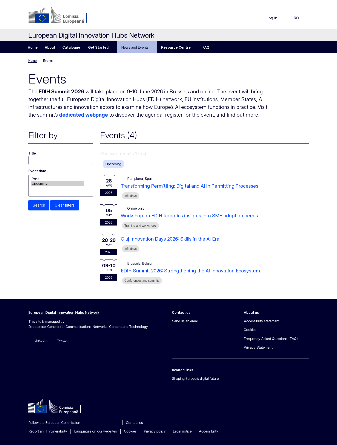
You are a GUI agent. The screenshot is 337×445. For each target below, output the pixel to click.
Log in (268, 18)
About (50, 47)
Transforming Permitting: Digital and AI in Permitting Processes (189, 186)
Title (32, 153)
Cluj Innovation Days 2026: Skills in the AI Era (170, 239)
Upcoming (57, 183)
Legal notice (182, 431)
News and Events (135, 47)
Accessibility (208, 431)
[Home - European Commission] (63, 15)
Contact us (134, 422)
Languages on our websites (95, 431)
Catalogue (71, 47)
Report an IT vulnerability (47, 431)
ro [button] (293, 18)
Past (57, 179)
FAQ (205, 47)
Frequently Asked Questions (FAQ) (271, 339)
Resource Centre (176, 47)
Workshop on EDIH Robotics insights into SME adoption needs (189, 215)
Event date (37, 171)
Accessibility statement (261, 321)
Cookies (130, 431)
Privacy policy (155, 431)
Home (33, 47)
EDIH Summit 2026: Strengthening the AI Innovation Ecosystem (190, 270)
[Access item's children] (113, 47)
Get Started (98, 47)
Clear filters (65, 205)
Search (39, 205)
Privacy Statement (258, 347)
